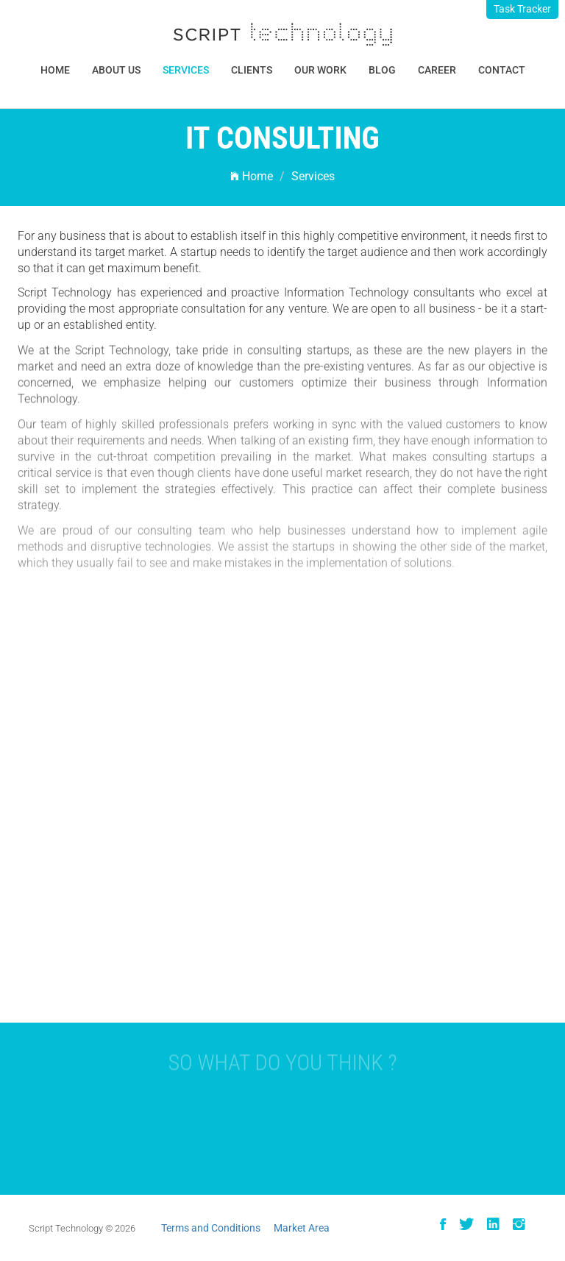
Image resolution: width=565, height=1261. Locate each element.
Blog (382, 70)
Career (437, 70)
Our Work (320, 70)
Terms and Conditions (210, 1228)
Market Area (302, 1228)
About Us (116, 70)
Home (55, 70)
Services (186, 70)
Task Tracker (522, 9)
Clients (251, 70)
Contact (501, 70)
